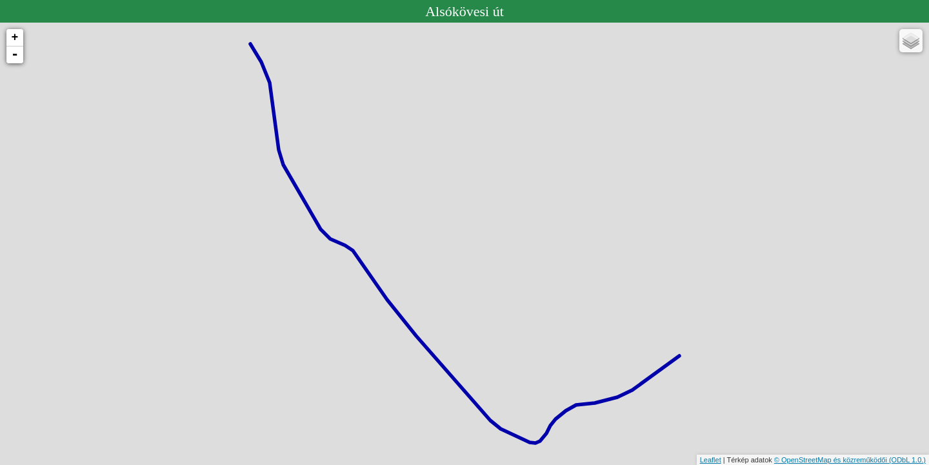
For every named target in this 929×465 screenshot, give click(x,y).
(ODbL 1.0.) (907, 460)
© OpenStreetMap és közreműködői (831, 460)
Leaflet (710, 460)
